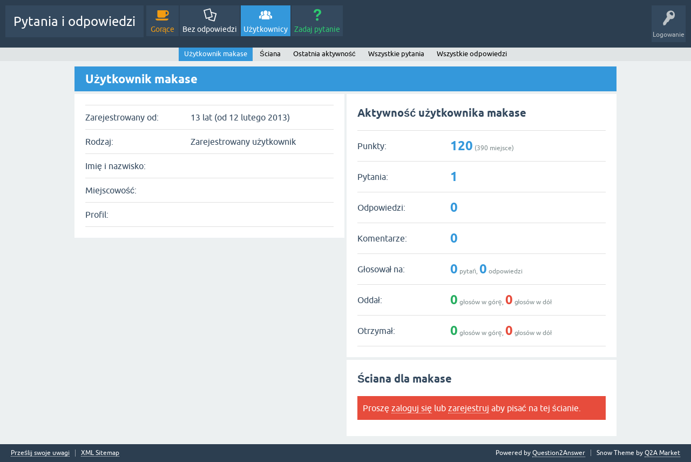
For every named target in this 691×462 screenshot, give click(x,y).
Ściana (270, 54)
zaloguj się (411, 408)
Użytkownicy (265, 29)
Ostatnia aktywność (324, 54)
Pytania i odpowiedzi (74, 21)
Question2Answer (558, 453)
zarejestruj (468, 408)
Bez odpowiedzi (209, 29)
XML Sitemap (100, 453)
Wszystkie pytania (396, 54)
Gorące (163, 29)
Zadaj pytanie (317, 29)
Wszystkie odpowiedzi (472, 54)
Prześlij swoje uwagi (40, 453)
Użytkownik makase (215, 54)
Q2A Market (662, 453)
